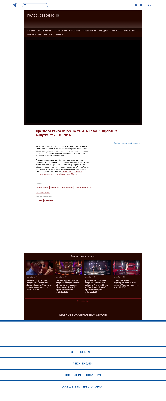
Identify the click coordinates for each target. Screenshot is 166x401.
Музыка (39, 200)
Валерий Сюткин (67, 187)
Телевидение (48, 200)
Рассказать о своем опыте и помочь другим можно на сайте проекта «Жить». (59, 172)
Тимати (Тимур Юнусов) (83, 187)
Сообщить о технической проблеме (127, 143)
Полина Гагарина (42, 187)
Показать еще (83, 301)
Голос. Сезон (41, 15)
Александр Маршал (43, 192)
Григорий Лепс (55, 187)
